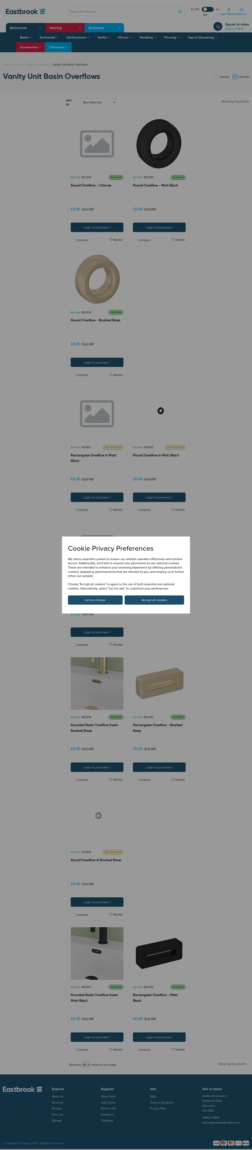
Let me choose (95, 600)
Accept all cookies (154, 600)
